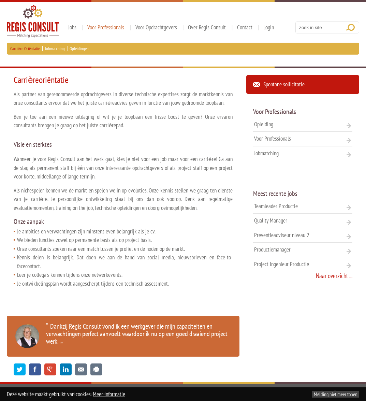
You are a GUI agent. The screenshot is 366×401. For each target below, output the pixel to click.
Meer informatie (109, 394)
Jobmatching (55, 49)
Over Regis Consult (207, 27)
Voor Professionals (105, 27)
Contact (244, 27)
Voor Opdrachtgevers (156, 27)
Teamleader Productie (302, 206)
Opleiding (302, 124)
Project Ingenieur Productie (302, 264)
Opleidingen (79, 49)
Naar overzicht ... (334, 276)
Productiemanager (302, 249)
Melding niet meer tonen (335, 394)
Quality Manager (302, 220)
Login (268, 27)
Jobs (72, 27)
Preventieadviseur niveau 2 (302, 235)
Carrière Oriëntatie (25, 49)
